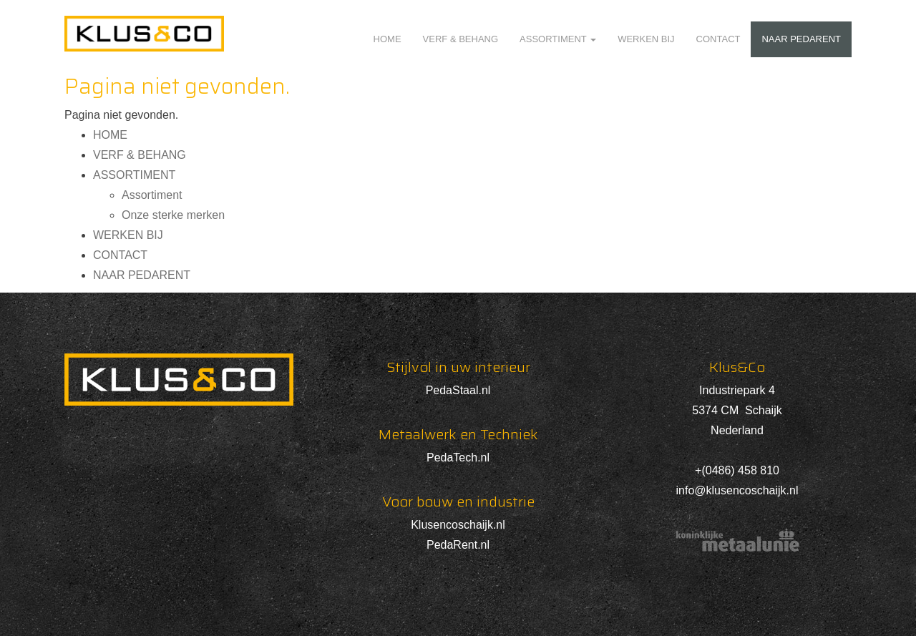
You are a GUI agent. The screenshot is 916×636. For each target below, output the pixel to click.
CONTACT (718, 39)
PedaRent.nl (458, 545)
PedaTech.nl (458, 457)
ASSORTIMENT (558, 39)
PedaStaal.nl (458, 390)
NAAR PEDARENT (801, 39)
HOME (387, 39)
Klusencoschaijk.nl (458, 525)
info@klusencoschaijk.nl (737, 490)
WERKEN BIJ (646, 39)
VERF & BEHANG (460, 39)
